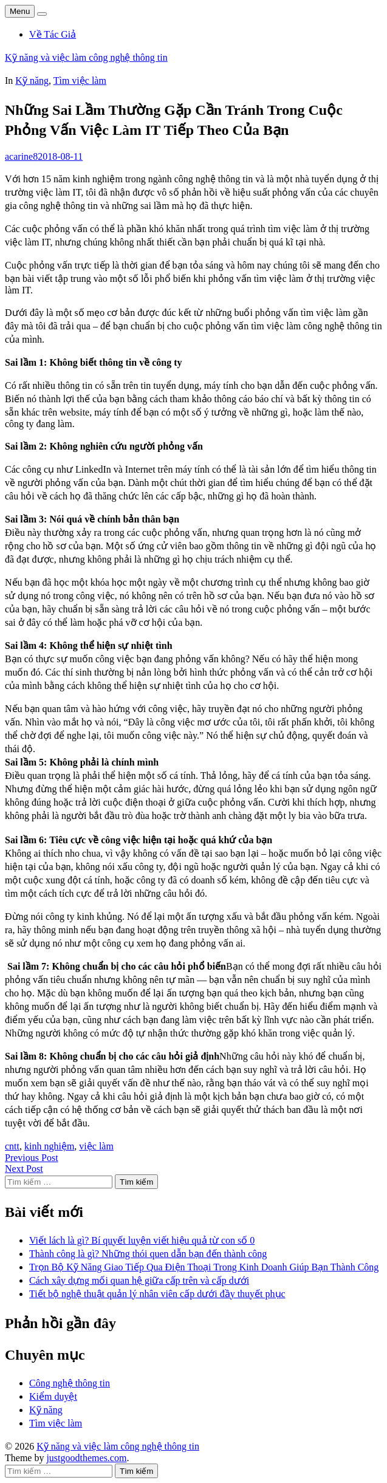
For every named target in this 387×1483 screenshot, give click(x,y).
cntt (12, 1146)
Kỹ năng (32, 80)
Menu (20, 11)
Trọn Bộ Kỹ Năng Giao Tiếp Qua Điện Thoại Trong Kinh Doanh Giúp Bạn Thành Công (203, 1267)
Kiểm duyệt (53, 1396)
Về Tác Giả (52, 34)
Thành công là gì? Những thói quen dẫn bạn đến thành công (148, 1253)
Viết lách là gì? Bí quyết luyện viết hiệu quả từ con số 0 (142, 1240)
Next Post (24, 1168)
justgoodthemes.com (86, 1458)
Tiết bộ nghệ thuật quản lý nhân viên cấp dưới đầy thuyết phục (157, 1294)
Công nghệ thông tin (69, 1383)
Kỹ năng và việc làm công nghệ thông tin (86, 57)
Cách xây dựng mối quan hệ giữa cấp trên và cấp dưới (139, 1280)
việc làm (96, 1146)
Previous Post (31, 1157)
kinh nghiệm (49, 1146)
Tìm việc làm (79, 80)
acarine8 (21, 156)
